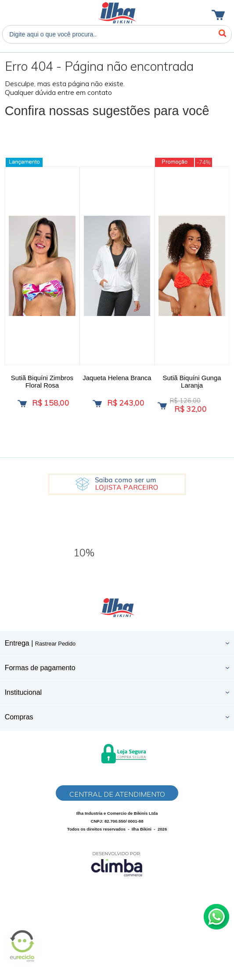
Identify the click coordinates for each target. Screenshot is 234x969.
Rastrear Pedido (55, 643)
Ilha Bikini (117, 12)
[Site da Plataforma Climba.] (117, 864)
